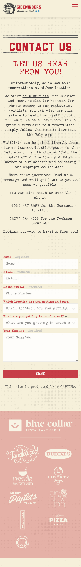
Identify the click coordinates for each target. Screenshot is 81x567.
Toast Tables (28, 101)
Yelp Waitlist (36, 96)
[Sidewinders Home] (22, 8)
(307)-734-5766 (24, 219)
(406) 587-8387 (23, 206)
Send (40, 374)
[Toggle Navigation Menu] (75, 6)
